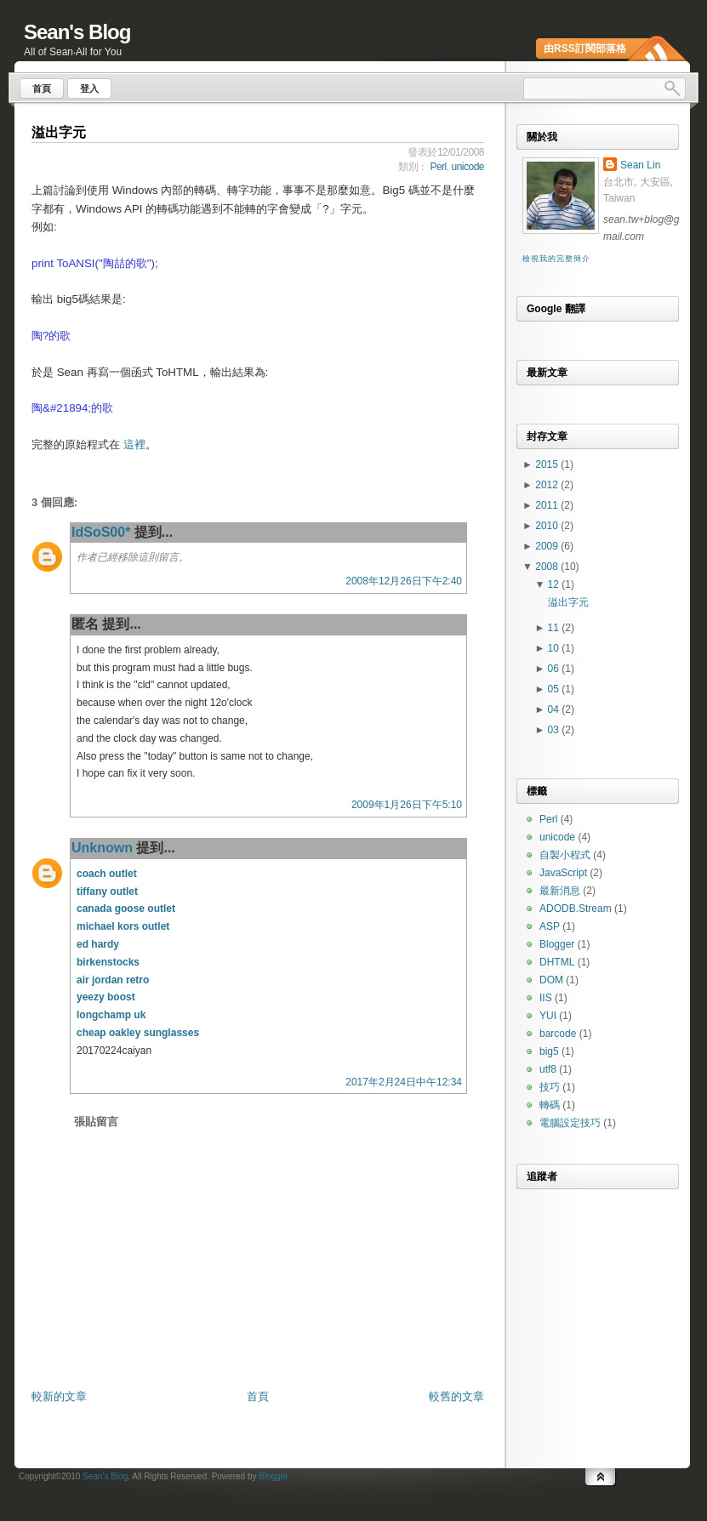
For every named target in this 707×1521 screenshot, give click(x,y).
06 (555, 669)
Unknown (102, 847)
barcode (557, 1034)
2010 (548, 526)
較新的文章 (59, 1396)
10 (555, 648)
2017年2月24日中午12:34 (403, 1082)
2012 (548, 485)
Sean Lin (640, 165)
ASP (549, 926)
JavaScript (563, 873)
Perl (438, 167)
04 (555, 709)
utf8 (547, 1069)
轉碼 (549, 1105)
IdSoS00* (100, 532)
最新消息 (559, 891)
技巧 (549, 1087)
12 (555, 584)
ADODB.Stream (575, 908)
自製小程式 (564, 855)
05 (555, 689)
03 (555, 730)
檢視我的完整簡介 (556, 258)
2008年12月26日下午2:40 (403, 581)
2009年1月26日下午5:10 (406, 805)
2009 (548, 546)
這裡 (134, 444)
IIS (545, 998)
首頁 (258, 1396)
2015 (548, 464)
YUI (547, 1016)
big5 (549, 1051)
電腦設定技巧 (570, 1123)
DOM (551, 980)
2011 (548, 505)
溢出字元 (58, 132)
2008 (548, 567)
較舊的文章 (456, 1396)
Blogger (556, 944)
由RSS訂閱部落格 (585, 48)
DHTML (556, 962)
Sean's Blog (77, 31)
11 (555, 628)
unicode (467, 167)
